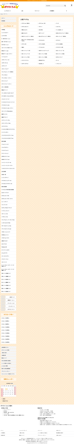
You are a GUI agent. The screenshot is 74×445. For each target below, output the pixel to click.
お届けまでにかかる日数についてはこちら (46, 417)
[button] (66, 11)
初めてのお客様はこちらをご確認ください (16, 415)
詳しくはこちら (11, 412)
